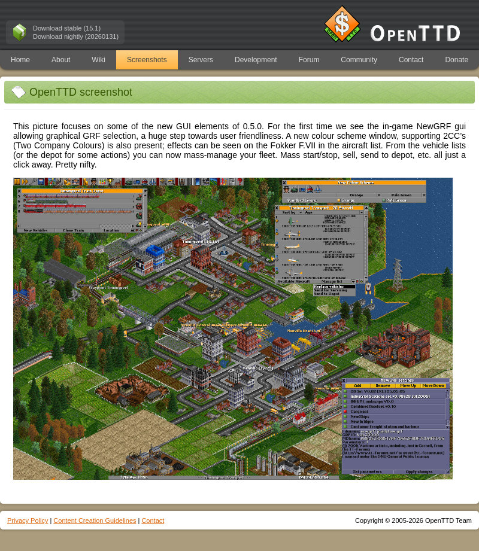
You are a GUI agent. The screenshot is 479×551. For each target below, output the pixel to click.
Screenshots (147, 60)
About (60, 60)
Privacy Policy (27, 520)
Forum (309, 60)
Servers (201, 60)
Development (256, 60)
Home (20, 60)
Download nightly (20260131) (76, 36)
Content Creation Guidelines (94, 520)
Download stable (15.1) (67, 28)
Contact (411, 60)
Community (359, 60)
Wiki (98, 60)
